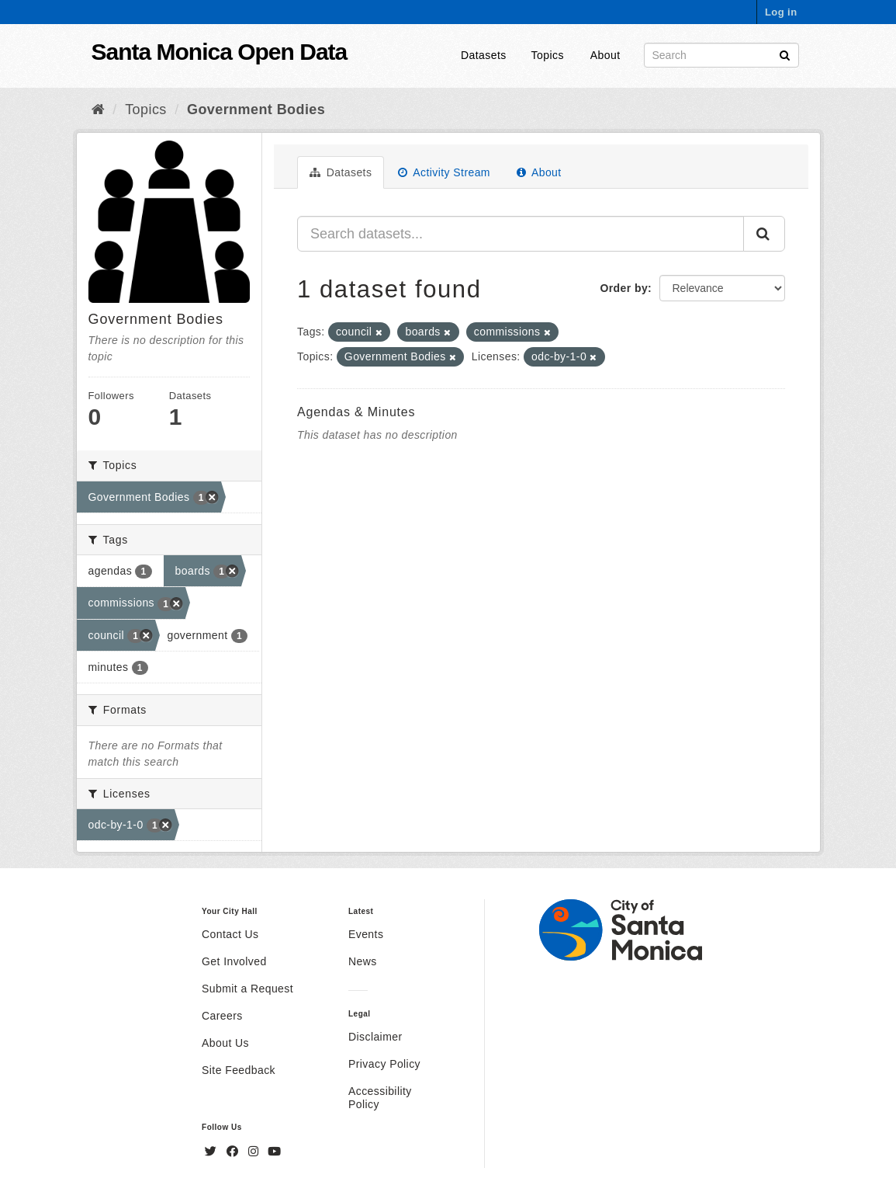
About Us (225, 1043)
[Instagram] (255, 1151)
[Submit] (784, 54)
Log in (781, 12)
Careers (222, 1016)
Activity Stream (444, 172)
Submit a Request (247, 988)
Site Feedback (238, 1070)
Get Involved (234, 961)
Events (365, 934)
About (605, 55)
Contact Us (230, 934)
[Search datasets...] (520, 234)
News (362, 961)
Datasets (484, 55)
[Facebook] (234, 1151)
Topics (547, 55)
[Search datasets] (721, 55)
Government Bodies (256, 109)
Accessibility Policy (380, 1097)
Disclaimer (375, 1036)
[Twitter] (212, 1151)
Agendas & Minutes (356, 412)
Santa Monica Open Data (220, 51)
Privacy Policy (384, 1064)
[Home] (98, 109)
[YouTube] (274, 1151)
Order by (624, 288)
